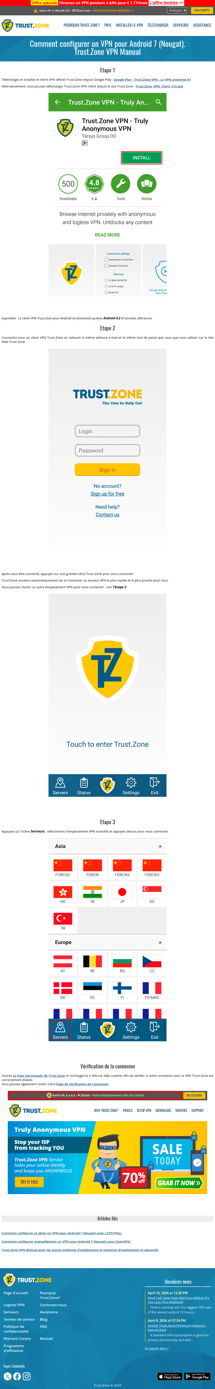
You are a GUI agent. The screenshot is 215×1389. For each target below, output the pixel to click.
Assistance (202, 26)
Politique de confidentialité (16, 1329)
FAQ (43, 1326)
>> (166, 2)
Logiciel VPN (14, 1304)
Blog (43, 1319)
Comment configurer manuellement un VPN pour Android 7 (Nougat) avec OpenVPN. (66, 1241)
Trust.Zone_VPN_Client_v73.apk (159, 86)
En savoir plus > (157, 1348)
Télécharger (157, 26)
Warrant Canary (17, 1338)
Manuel (46, 1338)
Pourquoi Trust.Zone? (82, 26)
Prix (107, 26)
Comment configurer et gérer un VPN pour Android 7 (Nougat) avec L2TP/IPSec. (62, 1233)
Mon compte (202, 10)
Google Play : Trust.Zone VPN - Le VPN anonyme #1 (152, 79)
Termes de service (19, 1319)
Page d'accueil (16, 1292)
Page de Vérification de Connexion (82, 1084)
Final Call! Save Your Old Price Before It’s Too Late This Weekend (178, 1300)
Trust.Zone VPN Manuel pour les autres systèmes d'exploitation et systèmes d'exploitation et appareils (80, 1250)
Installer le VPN (129, 26)
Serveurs (181, 26)
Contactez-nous (53, 1304)
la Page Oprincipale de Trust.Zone (39, 1075)
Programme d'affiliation (14, 1348)
